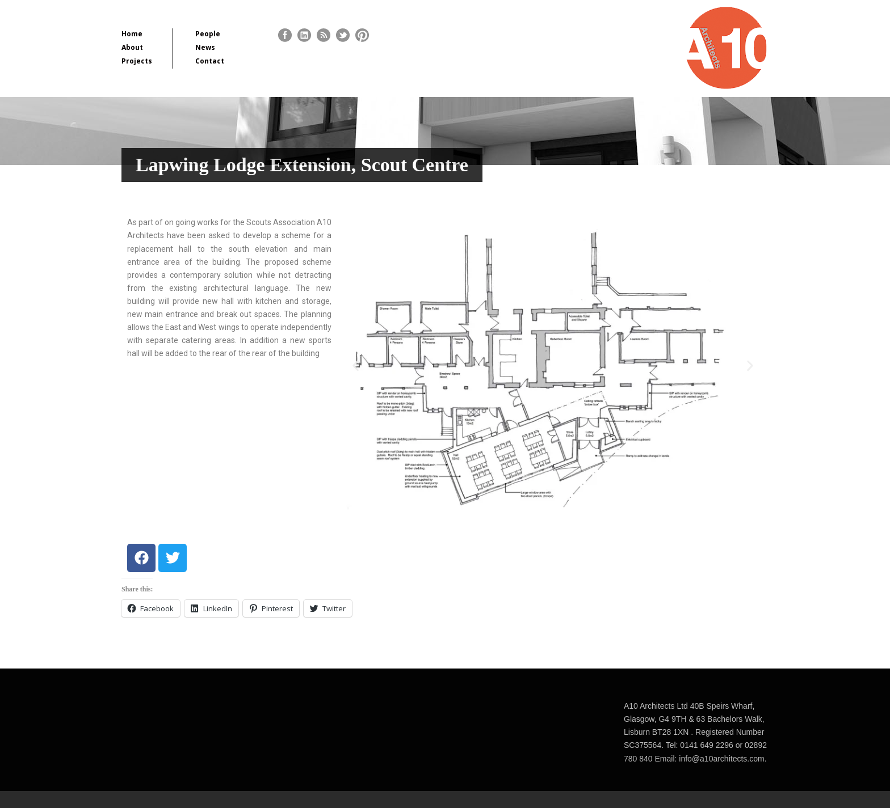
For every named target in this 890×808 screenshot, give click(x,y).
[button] (356, 366)
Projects (136, 61)
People (207, 34)
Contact (209, 61)
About (132, 47)
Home (131, 34)
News (205, 47)
